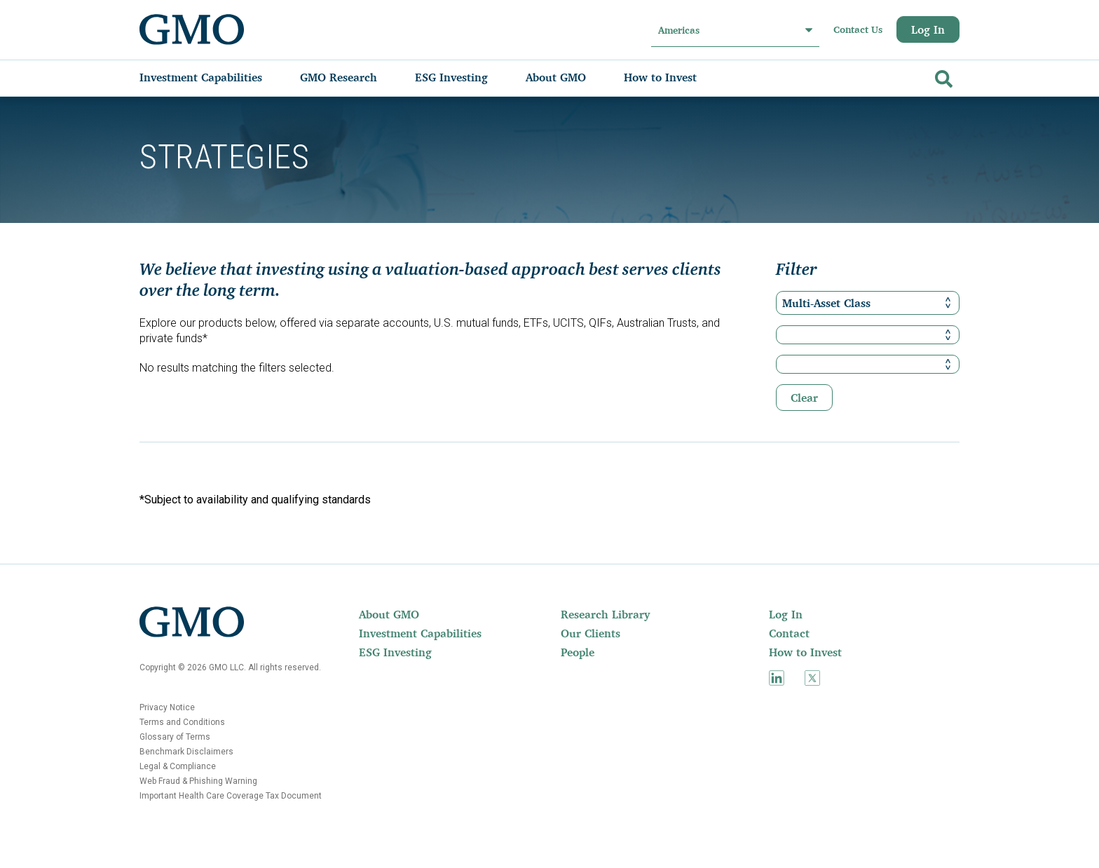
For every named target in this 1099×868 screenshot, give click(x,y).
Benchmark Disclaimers (186, 752)
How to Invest (805, 652)
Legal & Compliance (177, 766)
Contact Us (857, 29)
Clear (804, 398)
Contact (789, 633)
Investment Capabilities (420, 633)
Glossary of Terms (174, 737)
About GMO (389, 614)
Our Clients (590, 633)
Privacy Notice (167, 707)
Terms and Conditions (182, 722)
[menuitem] (214, 77)
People (577, 652)
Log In (928, 29)
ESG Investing (395, 652)
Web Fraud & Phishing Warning (198, 781)
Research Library (605, 614)
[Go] (942, 76)
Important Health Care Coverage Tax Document (230, 796)
